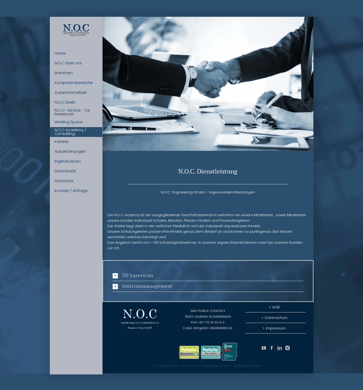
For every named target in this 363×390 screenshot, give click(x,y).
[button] (208, 275)
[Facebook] (272, 348)
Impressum (276, 328)
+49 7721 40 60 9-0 (211, 322)
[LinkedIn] (279, 348)
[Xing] (287, 348)
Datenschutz (276, 317)
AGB (276, 307)
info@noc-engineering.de (213, 328)
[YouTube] (264, 348)
